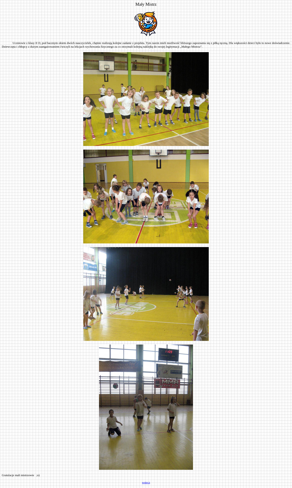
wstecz (146, 482)
